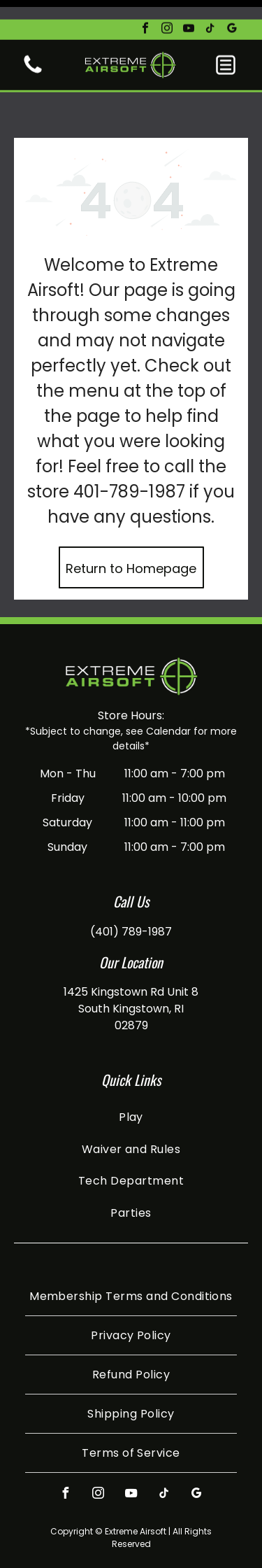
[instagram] (167, 10)
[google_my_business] (232, 10)
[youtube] (188, 10)
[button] (226, 45)
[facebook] (145, 10)
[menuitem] (131, 1069)
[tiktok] (210, 10)
